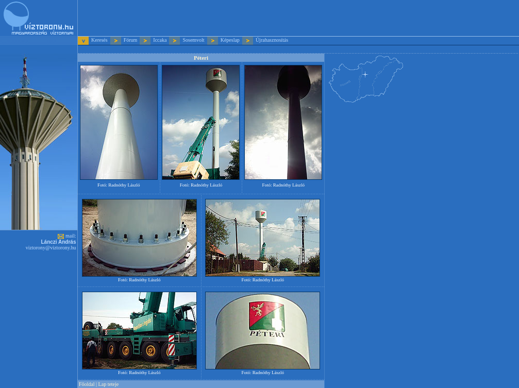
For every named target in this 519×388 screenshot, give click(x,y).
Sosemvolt (193, 40)
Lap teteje (108, 384)
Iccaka (159, 40)
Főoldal (87, 384)
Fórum (131, 40)
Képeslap (230, 40)
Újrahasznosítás (272, 40)
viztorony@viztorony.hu (51, 247)
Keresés (100, 40)
